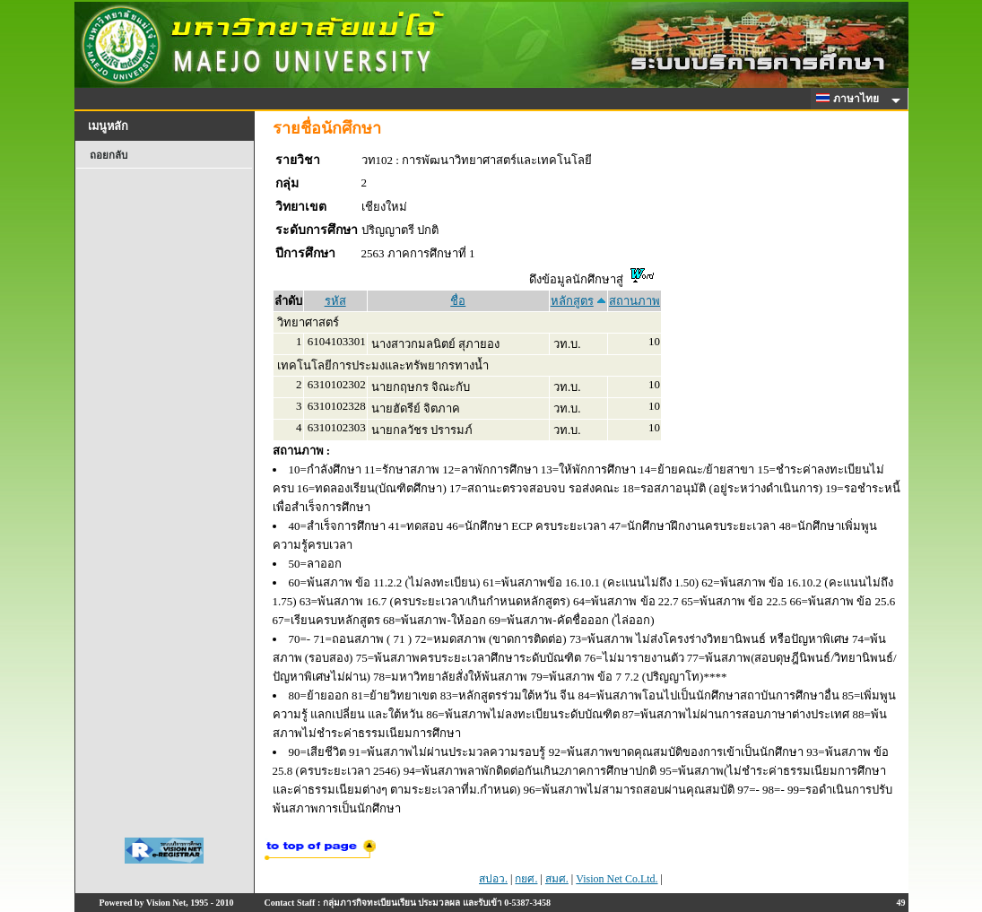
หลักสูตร (572, 301)
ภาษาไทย (850, 98)
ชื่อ (457, 301)
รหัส (335, 301)
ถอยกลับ (108, 155)
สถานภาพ (634, 301)
